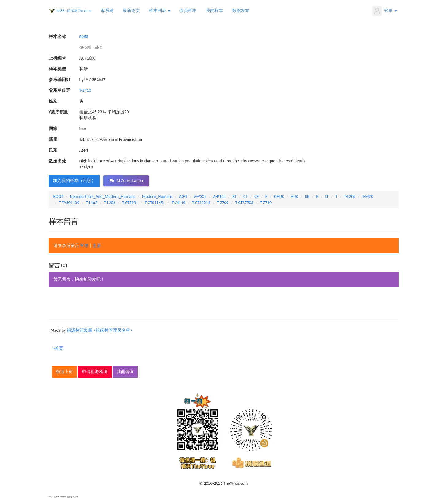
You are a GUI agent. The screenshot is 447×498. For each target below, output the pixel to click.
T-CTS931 (130, 202)
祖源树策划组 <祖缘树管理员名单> (99, 330)
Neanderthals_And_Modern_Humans (102, 196)
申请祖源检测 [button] (95, 371)
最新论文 (131, 10)
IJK (307, 196)
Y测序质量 (58, 111)
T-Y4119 (179, 202)
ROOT (58, 196)
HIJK (294, 196)
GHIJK (279, 196)
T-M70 (367, 196)
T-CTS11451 (155, 202)
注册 (96, 245)
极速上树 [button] (64, 371)
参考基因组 (59, 79)
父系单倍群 (59, 90)
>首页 (58, 348)
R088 (83, 36)
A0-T (183, 196)
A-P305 (200, 196)
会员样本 (188, 10)
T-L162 (91, 202)
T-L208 (109, 202)
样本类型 (57, 68)
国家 (53, 128)
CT (245, 196)
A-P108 (219, 196)
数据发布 (240, 10)
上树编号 (57, 58)
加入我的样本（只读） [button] (74, 180)
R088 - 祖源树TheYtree (74, 11)
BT (234, 196)
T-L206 (349, 196)
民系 (53, 150)
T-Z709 (223, 202)
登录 (384, 11)
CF (256, 196)
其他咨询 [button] (125, 371)
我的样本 (214, 10)
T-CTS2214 (201, 202)
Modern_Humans (157, 196)
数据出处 (57, 161)
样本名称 (57, 36)
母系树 (107, 10)
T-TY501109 (69, 202)
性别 (53, 101)
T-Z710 (85, 90)
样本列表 (159, 10)
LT (327, 196)
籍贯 (53, 139)
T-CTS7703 (244, 202)
